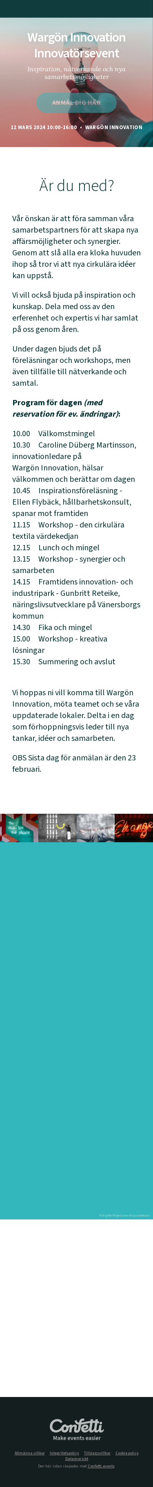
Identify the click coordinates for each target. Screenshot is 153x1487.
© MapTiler (106, 1216)
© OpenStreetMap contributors (131, 1216)
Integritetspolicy (64, 1453)
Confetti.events (101, 1466)
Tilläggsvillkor (97, 1453)
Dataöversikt (76, 1459)
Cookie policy (127, 1453)
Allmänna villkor (30, 1453)
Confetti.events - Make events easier (76, 1430)
